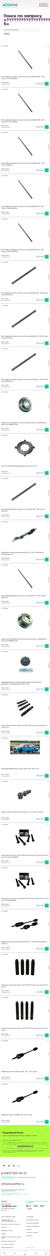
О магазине (30, 1216)
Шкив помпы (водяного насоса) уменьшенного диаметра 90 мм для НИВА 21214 (23, 640)
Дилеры (29, 1229)
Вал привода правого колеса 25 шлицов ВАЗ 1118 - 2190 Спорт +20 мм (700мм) (22, 250)
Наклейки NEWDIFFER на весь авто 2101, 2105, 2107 (20, 768)
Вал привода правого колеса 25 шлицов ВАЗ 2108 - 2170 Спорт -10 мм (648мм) (23, 77)
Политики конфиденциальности (27, 1150)
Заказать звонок (7, 1177)
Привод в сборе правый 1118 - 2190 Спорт (16, 1115)
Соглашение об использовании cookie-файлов (15, 1194)
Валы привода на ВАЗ (8, 1216)
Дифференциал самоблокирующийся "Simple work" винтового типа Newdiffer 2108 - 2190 (21, 683)
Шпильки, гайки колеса (8, 1241)
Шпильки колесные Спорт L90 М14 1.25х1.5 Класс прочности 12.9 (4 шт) (24, 726)
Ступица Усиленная (7, 1244)
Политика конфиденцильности (10, 1193)
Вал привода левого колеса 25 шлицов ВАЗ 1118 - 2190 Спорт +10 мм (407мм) (24, 337)
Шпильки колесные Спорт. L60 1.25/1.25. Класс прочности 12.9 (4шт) (24, 986)
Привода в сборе (6, 1230)
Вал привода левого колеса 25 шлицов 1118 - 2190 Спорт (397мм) (23, 510)
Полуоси (4, 1227)
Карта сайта (30, 1247)
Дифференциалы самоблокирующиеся (8, 1220)
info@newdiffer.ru (12, 1184)
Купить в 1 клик (40, 83)
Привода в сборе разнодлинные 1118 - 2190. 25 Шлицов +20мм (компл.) (22, 553)
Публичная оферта (6, 1195)
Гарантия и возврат (32, 1223)
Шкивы (3, 1233)
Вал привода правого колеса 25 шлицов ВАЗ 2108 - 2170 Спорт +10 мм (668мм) (23, 121)
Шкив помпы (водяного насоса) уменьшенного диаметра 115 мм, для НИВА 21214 (23, 423)
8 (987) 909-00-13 (14, 1173)
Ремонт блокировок (32, 1226)
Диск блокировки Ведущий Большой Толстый (19, 466)
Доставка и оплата (32, 1220)
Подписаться (25, 1146)
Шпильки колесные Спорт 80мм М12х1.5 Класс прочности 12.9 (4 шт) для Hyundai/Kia (24, 856)
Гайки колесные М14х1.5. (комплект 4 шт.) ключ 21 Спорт (22, 812)
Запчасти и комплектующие (10, 1224)
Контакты (29, 1235)
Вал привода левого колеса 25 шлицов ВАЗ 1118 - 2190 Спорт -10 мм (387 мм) (24, 380)
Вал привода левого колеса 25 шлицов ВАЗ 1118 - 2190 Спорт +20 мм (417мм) (24, 294)
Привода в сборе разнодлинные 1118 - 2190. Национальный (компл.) (24, 942)
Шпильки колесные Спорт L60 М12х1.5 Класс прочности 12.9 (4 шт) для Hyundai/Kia (24, 899)
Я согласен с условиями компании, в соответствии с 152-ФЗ (23, 1151)
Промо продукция (7, 1247)
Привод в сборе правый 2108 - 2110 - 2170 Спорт (19, 1071)
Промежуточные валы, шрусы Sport (11, 1237)
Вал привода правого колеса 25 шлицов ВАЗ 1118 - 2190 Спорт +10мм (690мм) (22, 207)
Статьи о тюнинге (32, 1232)
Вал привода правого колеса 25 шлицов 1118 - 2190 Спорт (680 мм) (23, 596)
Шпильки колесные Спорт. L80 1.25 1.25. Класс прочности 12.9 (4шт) (24, 1029)
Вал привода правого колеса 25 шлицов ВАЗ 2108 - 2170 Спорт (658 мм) (23, 164)
